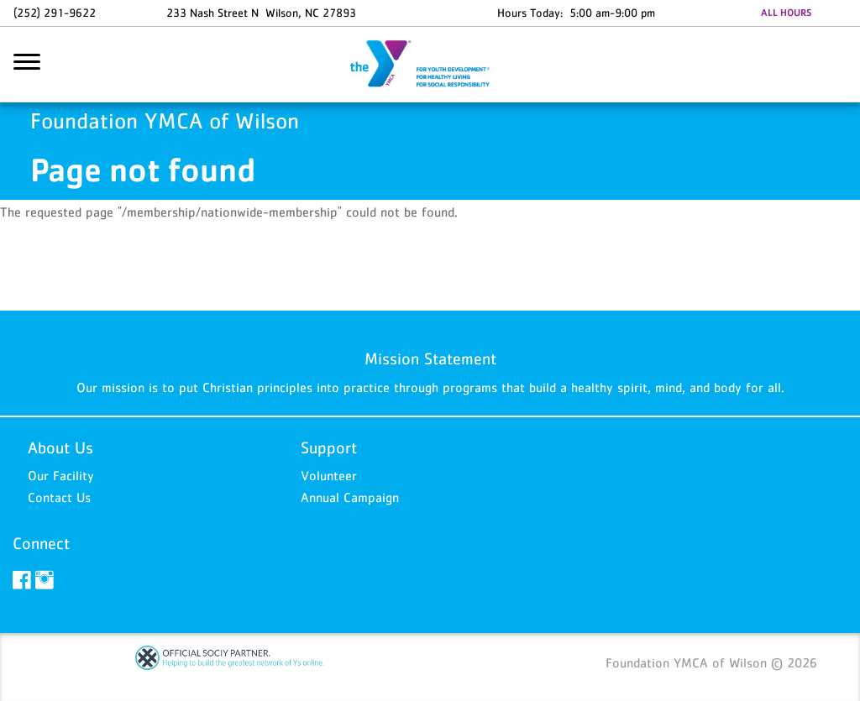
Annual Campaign (350, 497)
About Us (60, 447)
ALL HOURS (786, 12)
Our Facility (61, 475)
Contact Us (59, 497)
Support (329, 447)
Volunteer (329, 475)
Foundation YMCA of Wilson (430, 64)
